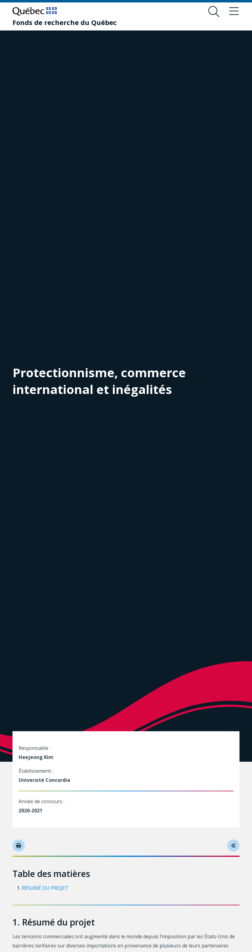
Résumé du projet (45, 888)
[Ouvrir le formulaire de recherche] (213, 11)
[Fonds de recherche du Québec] (65, 22)
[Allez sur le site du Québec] (35, 11)
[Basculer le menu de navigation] (234, 11)
